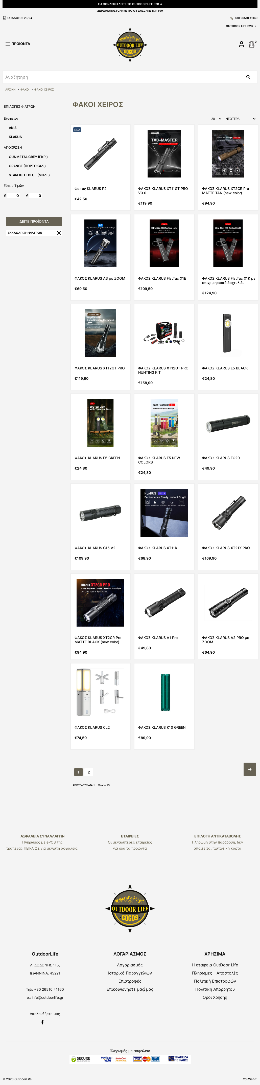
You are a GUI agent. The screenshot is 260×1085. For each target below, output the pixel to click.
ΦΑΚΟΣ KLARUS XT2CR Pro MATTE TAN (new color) (225, 190)
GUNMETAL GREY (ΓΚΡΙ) (28, 157)
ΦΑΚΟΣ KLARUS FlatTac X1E (162, 278)
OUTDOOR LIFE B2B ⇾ (241, 26)
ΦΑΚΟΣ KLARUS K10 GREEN (161, 727)
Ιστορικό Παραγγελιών (130, 973)
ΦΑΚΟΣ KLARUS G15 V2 (95, 548)
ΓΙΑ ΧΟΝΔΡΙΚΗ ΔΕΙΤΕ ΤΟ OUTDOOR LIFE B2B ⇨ (130, 4)
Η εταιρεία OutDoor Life (215, 964)
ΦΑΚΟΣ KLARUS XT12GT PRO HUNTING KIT (163, 370)
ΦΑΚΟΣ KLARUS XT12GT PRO (100, 368)
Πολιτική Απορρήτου (215, 989)
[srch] (121, 77)
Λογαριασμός (130, 964)
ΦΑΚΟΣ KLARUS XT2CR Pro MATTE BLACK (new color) (98, 639)
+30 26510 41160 (243, 18)
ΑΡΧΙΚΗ (10, 89)
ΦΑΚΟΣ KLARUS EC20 (221, 458)
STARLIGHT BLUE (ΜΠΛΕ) (29, 175)
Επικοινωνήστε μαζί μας (130, 989)
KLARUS (15, 137)
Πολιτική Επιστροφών (215, 981)
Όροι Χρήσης (215, 997)
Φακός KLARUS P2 (91, 188)
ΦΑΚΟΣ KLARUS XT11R (157, 548)
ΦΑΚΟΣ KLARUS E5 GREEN (97, 458)
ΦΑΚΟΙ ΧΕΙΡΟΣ (44, 89)
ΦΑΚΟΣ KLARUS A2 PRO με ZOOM (225, 639)
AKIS (12, 128)
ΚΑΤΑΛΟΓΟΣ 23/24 (17, 18)
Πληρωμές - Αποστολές (215, 973)
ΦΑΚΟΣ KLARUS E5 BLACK (225, 368)
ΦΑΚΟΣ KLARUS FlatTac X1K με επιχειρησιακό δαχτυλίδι (228, 280)
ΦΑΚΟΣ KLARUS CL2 (92, 727)
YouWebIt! (250, 1079)
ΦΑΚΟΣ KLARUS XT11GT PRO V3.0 (163, 190)
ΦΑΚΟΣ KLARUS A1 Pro (158, 637)
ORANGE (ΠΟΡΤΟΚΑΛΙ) (27, 166)
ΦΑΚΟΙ (24, 89)
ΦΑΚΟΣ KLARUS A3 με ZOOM (100, 278)
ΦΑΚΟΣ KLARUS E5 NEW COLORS (159, 460)
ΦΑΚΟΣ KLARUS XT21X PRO (226, 548)
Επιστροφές (130, 981)
